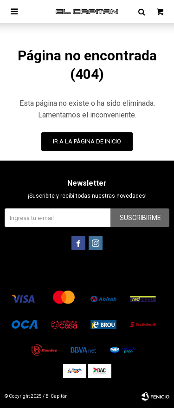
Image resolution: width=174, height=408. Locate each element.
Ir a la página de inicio (87, 141)
